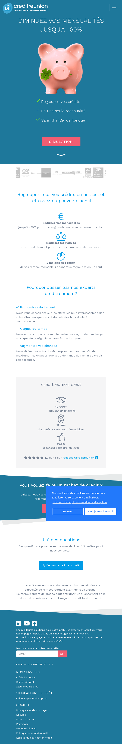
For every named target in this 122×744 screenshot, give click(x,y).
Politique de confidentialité (32, 733)
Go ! (62, 653)
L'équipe (21, 714)
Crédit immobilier (26, 677)
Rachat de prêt (25, 682)
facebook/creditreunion (80, 457)
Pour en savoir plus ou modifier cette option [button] (80, 502)
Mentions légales (26, 728)
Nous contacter (25, 719)
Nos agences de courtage (31, 710)
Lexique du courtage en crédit (34, 737)
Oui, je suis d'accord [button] (100, 511)
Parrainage (22, 724)
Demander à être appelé (61, 565)
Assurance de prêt (27, 686)
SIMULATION (61, 142)
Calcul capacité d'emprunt (32, 698)
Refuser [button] (68, 511)
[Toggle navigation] (114, 7)
